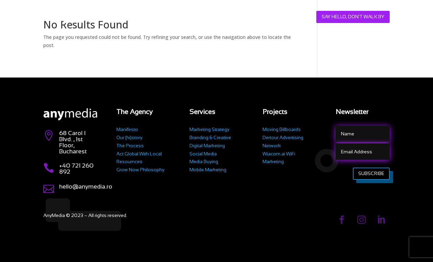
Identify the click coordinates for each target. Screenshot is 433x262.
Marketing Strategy (209, 129)
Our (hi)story (129, 137)
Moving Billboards (282, 129)
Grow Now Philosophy (140, 169)
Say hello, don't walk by (353, 16)
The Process (130, 145)
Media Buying (203, 161)
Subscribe (371, 173)
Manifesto (127, 129)
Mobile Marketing (207, 169)
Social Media (203, 153)
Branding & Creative (210, 137)
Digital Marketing (207, 145)
